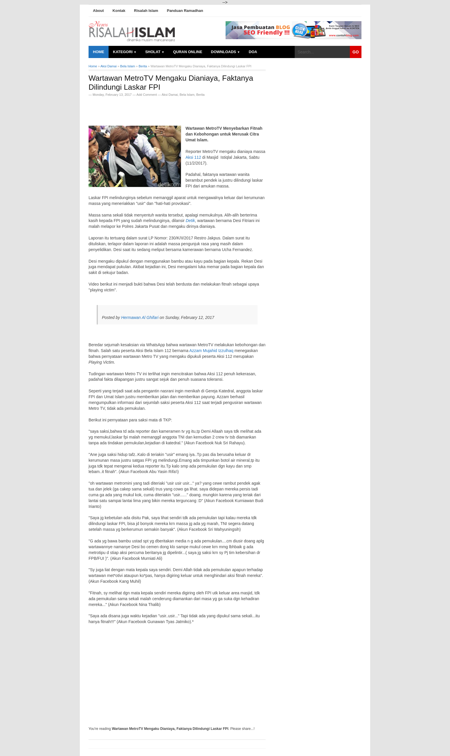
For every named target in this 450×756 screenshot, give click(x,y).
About (98, 10)
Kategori (124, 52)
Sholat (154, 52)
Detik (190, 220)
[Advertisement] (156, 109)
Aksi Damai (170, 94)
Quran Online (187, 52)
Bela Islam (186, 94)
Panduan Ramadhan (185, 10)
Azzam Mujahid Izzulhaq (211, 350)
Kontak (119, 10)
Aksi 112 (193, 157)
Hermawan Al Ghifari (140, 317)
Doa (253, 52)
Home (98, 52)
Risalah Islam (146, 10)
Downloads (225, 52)
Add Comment (147, 94)
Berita (200, 94)
